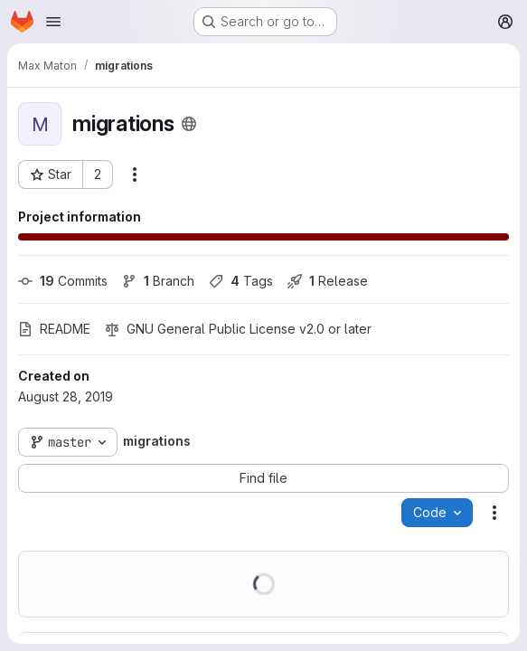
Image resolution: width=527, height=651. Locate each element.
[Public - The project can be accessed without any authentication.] (189, 124)
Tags (241, 280)
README (54, 328)
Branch (158, 280)
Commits (63, 280)
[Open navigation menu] (53, 21)
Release (327, 280)
